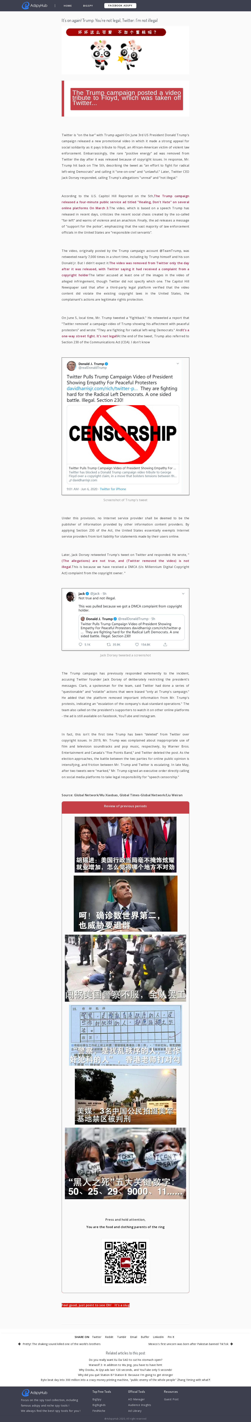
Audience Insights (140, 1406)
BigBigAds (99, 1406)
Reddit (108, 1337)
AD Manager (136, 1399)
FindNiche (99, 1412)
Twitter (95, 1337)
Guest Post (172, 1399)
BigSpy (88, 5)
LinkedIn (160, 1337)
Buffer (146, 1337)
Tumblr (122, 1337)
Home (68, 5)
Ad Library (135, 1412)
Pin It (173, 1337)
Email (134, 1337)
